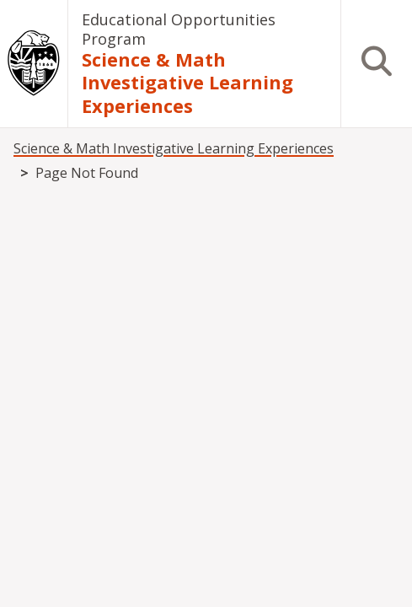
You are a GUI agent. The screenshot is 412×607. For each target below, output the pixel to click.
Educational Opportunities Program (179, 29)
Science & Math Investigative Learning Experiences (187, 82)
